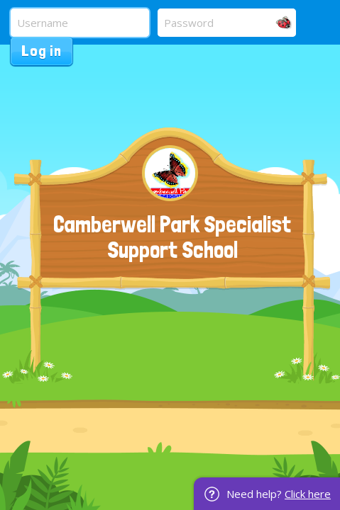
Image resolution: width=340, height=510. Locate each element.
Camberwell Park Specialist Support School (172, 237)
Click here (308, 494)
